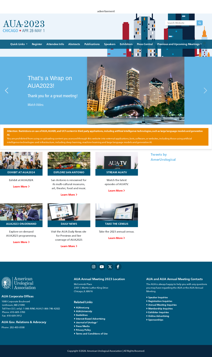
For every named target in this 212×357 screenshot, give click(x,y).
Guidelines (81, 314)
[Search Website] (183, 22)
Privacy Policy (82, 329)
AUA (83, 311)
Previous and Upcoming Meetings (178, 44)
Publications (92, 44)
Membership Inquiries (159, 308)
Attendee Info (55, 44)
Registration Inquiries (159, 301)
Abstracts (74, 44)
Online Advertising (157, 315)
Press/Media (82, 326)
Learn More (21, 186)
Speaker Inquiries (157, 297)
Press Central (145, 44)
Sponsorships (154, 319)
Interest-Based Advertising (89, 318)
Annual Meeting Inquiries (161, 304)
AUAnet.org (81, 307)
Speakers (109, 44)
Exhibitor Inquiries (157, 312)
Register (37, 44)
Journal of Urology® (86, 322)
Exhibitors (126, 44)
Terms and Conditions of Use (90, 333)
